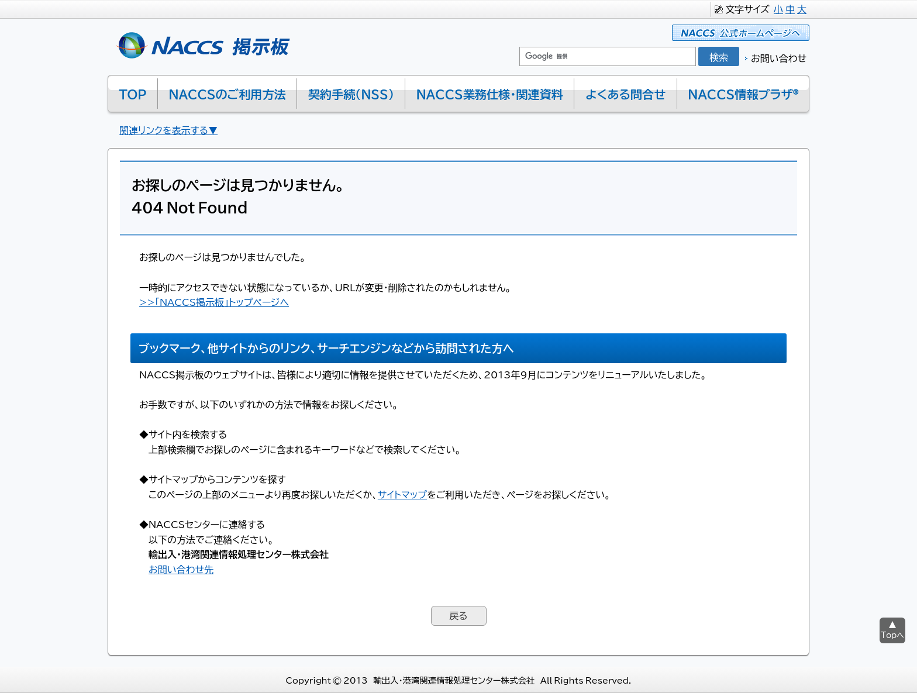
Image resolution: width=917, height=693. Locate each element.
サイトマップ (402, 494)
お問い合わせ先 (181, 569)
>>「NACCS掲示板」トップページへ (214, 302)
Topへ (892, 634)
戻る (458, 615)
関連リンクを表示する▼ (168, 130)
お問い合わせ (778, 58)
